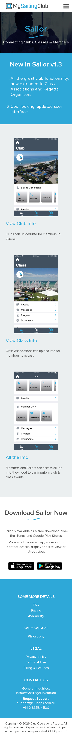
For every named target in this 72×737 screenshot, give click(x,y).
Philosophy (36, 636)
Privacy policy (36, 657)
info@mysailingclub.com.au (36, 693)
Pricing (36, 610)
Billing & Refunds (36, 668)
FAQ (36, 605)
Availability (36, 616)
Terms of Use (36, 662)
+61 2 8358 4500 (36, 708)
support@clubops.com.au (36, 703)
